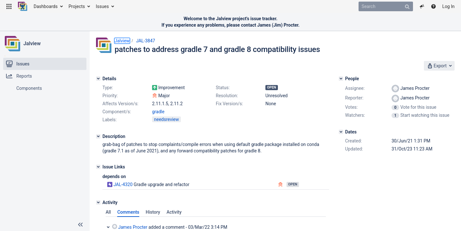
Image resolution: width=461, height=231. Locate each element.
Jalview (32, 43)
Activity (174, 212)
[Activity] (98, 202)
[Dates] (341, 132)
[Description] (98, 136)
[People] (341, 78)
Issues (102, 6)
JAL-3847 (145, 40)
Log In (448, 6)
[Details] (98, 78)
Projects (77, 6)
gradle (158, 111)
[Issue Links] (98, 167)
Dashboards (46, 6)
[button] (9, 6)
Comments (128, 212)
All (108, 212)
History (153, 212)
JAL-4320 (123, 184)
